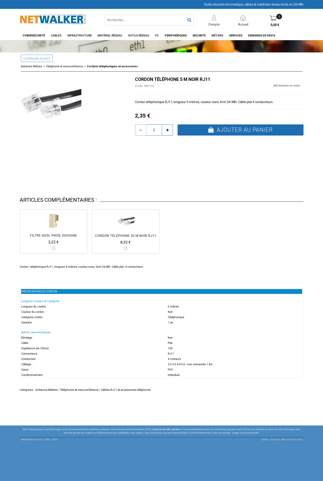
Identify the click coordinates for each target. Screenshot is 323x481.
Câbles (56, 35)
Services (235, 35)
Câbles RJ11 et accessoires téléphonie (126, 389)
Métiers (217, 35)
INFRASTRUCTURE (79, 35)
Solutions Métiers (31, 66)
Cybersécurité (34, 35)
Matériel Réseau (110, 35)
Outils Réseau (138, 35)
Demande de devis (261, 35)
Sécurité (199, 35)
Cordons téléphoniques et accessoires (112, 66)
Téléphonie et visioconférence (64, 66)
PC (157, 35)
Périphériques (176, 35)
